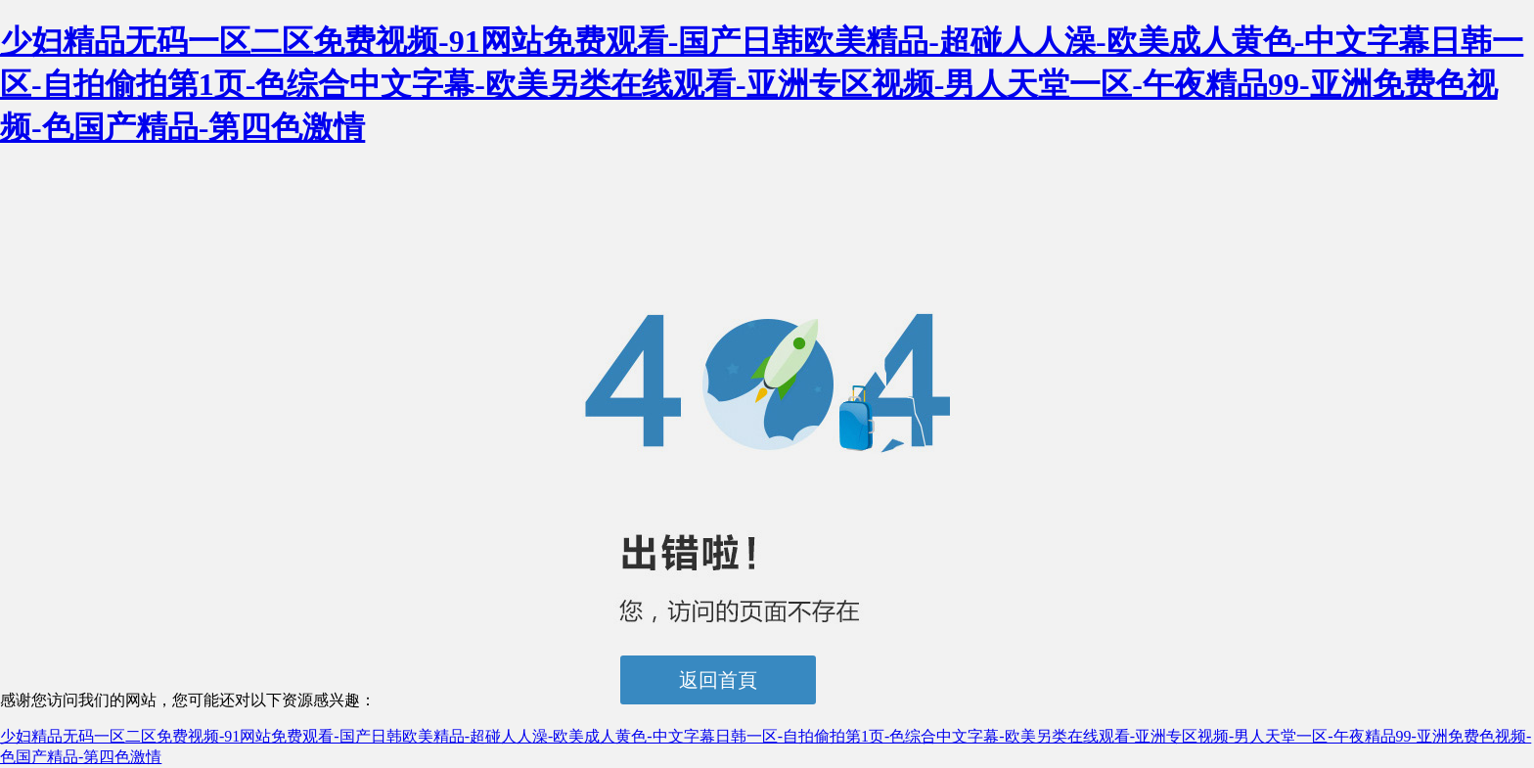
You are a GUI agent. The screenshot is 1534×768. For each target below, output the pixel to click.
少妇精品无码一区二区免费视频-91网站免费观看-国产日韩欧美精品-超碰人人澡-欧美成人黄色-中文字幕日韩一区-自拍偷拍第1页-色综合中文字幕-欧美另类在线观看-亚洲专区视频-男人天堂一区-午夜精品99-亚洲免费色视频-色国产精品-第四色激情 (761, 84)
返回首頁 (718, 680)
